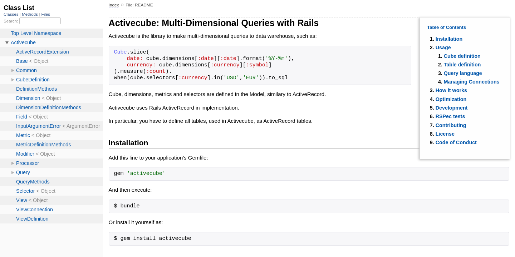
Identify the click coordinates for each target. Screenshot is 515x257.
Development (452, 108)
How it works (451, 90)
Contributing (451, 125)
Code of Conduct (456, 142)
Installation (449, 39)
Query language (463, 73)
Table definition (462, 64)
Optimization (451, 99)
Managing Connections (472, 82)
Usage (443, 47)
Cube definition (462, 56)
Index (114, 4)
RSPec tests (450, 116)
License (445, 134)
